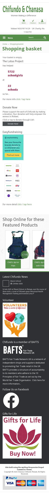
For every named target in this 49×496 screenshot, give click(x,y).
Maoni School (15, 281)
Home (5, 44)
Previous (2, 251)
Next (47, 251)
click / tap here (23, 99)
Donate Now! (13, 124)
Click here (37, 380)
